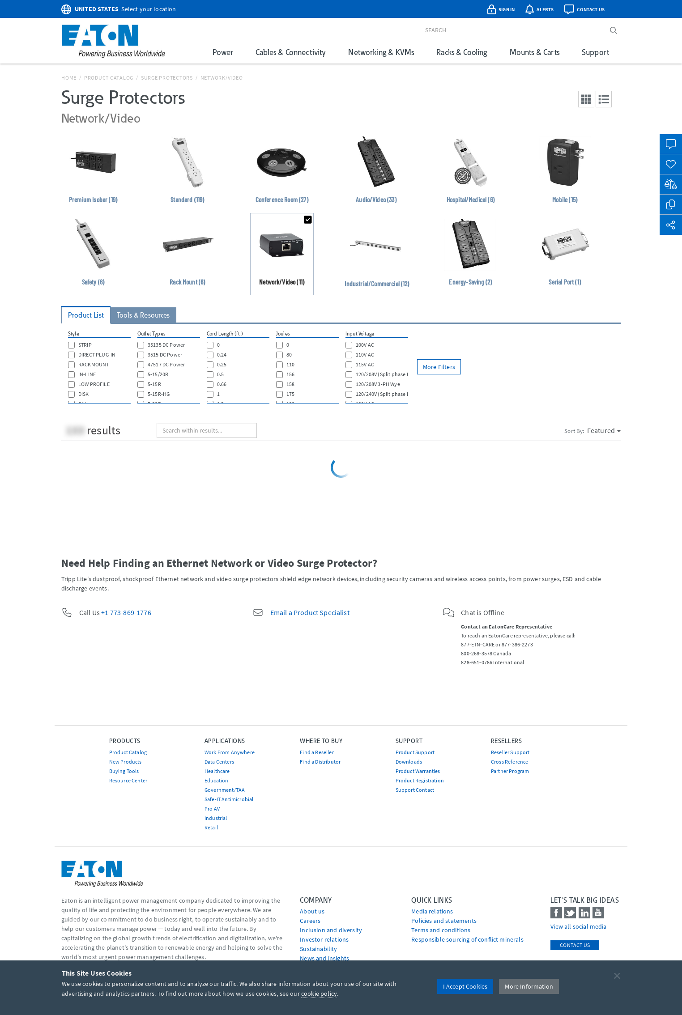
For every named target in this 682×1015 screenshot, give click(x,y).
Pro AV (212, 808)
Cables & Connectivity (291, 52)
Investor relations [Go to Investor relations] (324, 939)
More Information (529, 986)
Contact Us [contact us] (575, 945)
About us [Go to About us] (312, 911)
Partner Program (510, 771)
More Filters (439, 367)
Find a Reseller (316, 752)
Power (223, 52)
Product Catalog (108, 77)
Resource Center (128, 780)
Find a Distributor (320, 761)
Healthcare (217, 771)
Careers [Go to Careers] (310, 921)
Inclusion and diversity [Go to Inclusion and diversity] (331, 930)
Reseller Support (510, 752)
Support (595, 52)
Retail (211, 827)
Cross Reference (509, 761)
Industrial (216, 818)
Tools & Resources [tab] (143, 315)
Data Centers (219, 761)
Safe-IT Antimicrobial (229, 799)
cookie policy (319, 994)
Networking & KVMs (381, 52)
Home (69, 77)
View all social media (578, 926)
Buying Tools (124, 771)
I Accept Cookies (465, 986)
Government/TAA (225, 789)
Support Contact (415, 789)
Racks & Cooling (461, 52)
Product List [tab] (86, 315)
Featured (604, 430)
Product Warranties (418, 771)
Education (216, 780)
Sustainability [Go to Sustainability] (318, 949)
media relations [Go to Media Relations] (432, 911)
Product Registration (420, 780)
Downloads (409, 761)
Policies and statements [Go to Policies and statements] (444, 921)
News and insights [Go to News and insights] (324, 958)
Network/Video (221, 77)
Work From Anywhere (230, 752)
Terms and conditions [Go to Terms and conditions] (440, 930)
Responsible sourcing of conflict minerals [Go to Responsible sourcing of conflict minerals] (467, 939)
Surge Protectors (167, 77)
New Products (125, 761)
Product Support (415, 752)
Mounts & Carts (534, 52)
